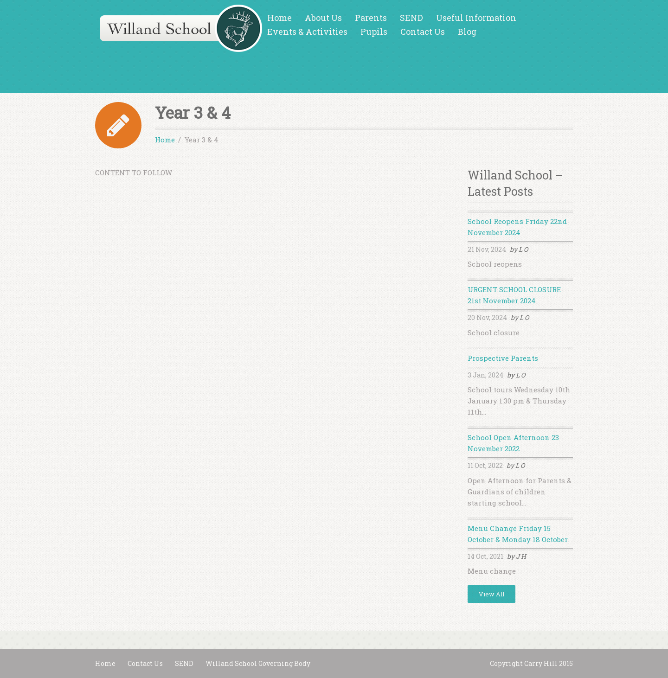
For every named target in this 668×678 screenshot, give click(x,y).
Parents (371, 17)
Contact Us (422, 31)
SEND (411, 17)
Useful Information (476, 17)
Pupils (373, 31)
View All (491, 594)
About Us (323, 17)
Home (279, 17)
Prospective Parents (503, 358)
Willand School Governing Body (258, 663)
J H (521, 556)
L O (523, 249)
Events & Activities (307, 31)
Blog (467, 31)
